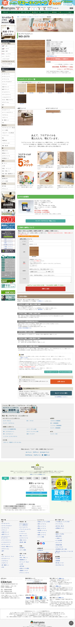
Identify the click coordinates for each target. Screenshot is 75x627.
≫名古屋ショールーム (8, 244)
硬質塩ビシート (5, 153)
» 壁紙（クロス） (23, 540)
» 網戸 (2, 551)
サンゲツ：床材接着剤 (55, 428)
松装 (18, 16)
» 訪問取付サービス (59, 528)
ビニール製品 (5, 130)
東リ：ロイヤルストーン (8, 431)
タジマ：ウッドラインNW (32, 431)
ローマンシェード (6, 76)
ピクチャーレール (6, 155)
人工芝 (3, 165)
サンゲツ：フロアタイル (8, 423)
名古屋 (29, 478)
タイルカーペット (6, 109)
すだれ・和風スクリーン (7, 99)
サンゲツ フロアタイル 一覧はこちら (45, 221)
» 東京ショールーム (41, 524)
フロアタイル (5, 41)
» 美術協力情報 (58, 545)
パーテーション (5, 135)
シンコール (6, 54)
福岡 (44, 478)
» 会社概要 (57, 558)
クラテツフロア (5, 59)
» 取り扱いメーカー (59, 563)
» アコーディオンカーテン (25, 529)
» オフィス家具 (22, 550)
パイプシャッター (6, 143)
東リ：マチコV (30, 420)
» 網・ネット (22, 555)
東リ (5, 46)
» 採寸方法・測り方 (59, 526)
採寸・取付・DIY (25, 12)
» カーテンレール (5, 528)
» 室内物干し (22, 547)
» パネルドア (22, 531)
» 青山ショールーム (41, 526)
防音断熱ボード (5, 158)
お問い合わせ (61, 382)
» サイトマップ (58, 542)
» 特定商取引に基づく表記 (61, 549)
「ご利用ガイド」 (33, 368)
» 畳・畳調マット (5, 565)
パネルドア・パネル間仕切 (8, 132)
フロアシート (5, 117)
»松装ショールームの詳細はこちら (37, 474)
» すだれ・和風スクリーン (7, 546)
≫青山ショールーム (8, 241)
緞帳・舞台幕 (5, 145)
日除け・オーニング (6, 168)
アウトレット (5, 188)
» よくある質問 (58, 540)
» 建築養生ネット (23, 559)
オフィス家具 (5, 181)
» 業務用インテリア (23, 570)
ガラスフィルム (5, 102)
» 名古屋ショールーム (42, 530)
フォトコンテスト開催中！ (66, 12)
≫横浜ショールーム (8, 242)
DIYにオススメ (5, 66)
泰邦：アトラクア (31, 434)
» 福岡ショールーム (41, 534)
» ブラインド (4, 530)
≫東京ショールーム (8, 239)
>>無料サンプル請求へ (24, 358)
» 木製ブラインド (5, 532)
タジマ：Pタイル (7, 420)
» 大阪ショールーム (41, 532)
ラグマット (36, 452)
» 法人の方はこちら (59, 565)
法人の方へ (46, 12)
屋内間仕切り (5, 178)
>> (40, 582)
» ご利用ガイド (58, 538)
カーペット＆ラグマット (7, 112)
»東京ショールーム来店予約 (36, 495)
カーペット (28, 452)
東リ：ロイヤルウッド (8, 434)
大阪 (36, 478)
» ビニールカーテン (23, 527)
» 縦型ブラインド (5, 534)
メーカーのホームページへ (51, 372)
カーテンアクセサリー (7, 81)
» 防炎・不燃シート (23, 557)
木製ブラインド (5, 86)
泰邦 (5, 51)
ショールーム (14, 12)
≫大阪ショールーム (8, 246)
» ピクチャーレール (23, 538)
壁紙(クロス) (5, 150)
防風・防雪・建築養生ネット (8, 173)
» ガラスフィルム (5, 548)
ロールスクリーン (6, 92)
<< (33, 582)
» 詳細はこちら (34, 595)
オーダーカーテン (6, 74)
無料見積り (40, 309)
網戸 (3, 104)
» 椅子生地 (21, 566)
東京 (5, 478)
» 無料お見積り (58, 536)
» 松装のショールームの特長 (43, 521)
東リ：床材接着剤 (54, 423)
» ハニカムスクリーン (6, 542)
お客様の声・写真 (36, 12)
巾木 (3, 122)
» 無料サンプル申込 (59, 534)
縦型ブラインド (5, 89)
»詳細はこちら (58, 586)
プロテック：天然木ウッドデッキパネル (12, 442)
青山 (13, 478)
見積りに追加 (45, 289)
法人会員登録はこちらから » (61, 396)
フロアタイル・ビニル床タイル (27, 16)
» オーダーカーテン (5, 523)
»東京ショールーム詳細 (36, 492)
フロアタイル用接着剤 (55, 420)
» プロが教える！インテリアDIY (62, 521)
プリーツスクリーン (6, 94)
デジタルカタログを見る (65, 372)
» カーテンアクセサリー (6, 525)
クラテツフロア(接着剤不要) (9, 429)
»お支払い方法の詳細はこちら (24, 328)
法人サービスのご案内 (61, 393)
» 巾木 (2, 567)
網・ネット (4, 163)
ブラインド (4, 84)
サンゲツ (6, 56)
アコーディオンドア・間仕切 (8, 127)
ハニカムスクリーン (6, 97)
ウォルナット (43, 16)
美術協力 (54, 12)
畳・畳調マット (5, 120)
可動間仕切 (4, 140)
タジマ (5, 48)
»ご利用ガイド (40, 301)
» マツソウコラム (59, 524)
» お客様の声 (40, 550)
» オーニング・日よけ (24, 562)
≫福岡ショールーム (8, 248)
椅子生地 (4, 186)
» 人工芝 (21, 564)
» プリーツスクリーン (6, 540)
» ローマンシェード (5, 544)
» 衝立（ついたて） (23, 535)
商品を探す (5, 12)
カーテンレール (5, 79)
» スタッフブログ (59, 547)
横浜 (21, 478)
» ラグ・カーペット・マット (7, 556)
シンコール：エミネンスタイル (10, 436)
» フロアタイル (4, 560)
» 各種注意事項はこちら (51, 56)
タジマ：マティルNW (31, 429)
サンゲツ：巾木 (53, 434)
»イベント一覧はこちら (66, 501)
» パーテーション (23, 533)
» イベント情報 (40, 537)
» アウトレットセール (24, 572)
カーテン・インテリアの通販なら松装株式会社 (37, 625)
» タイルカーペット (5, 558)
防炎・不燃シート (6, 171)
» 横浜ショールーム (41, 528)
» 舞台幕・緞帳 (22, 542)
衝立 (3, 138)
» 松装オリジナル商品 (24, 568)
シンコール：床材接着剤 (55, 425)
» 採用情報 (57, 560)
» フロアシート (4, 563)
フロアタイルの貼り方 (7, 63)
